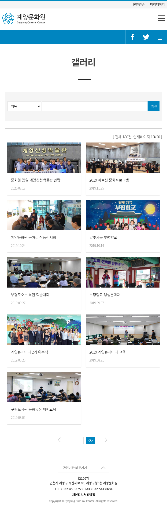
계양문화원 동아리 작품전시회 (33, 237)
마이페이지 (157, 4)
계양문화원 (23, 18)
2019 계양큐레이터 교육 (107, 352)
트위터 (146, 37)
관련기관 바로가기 (75, 467)
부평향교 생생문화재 (104, 294)
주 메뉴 (161, 18)
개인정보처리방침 (83, 494)
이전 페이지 (60, 440)
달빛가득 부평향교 (103, 237)
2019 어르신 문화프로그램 (109, 180)
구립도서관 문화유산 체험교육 (33, 409)
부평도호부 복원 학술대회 (30, 294)
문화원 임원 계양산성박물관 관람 (35, 180)
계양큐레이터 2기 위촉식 (29, 352)
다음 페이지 (107, 440)
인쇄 (160, 37)
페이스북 (132, 37)
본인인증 (139, 4)
